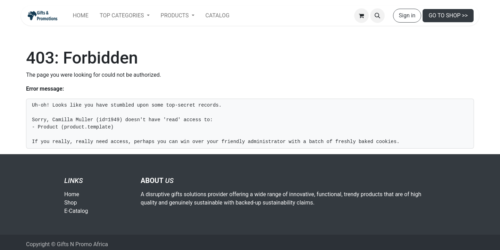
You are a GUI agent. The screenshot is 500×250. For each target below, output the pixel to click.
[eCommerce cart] (361, 15)
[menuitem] (80, 16)
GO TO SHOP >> (448, 15)
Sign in (407, 15)
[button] (377, 15)
